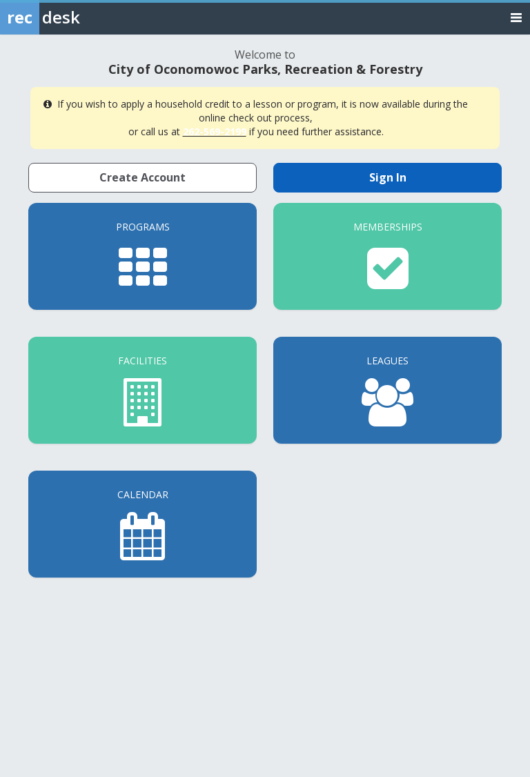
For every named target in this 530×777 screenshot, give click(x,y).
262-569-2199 (214, 131)
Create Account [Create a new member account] (142, 177)
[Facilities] (142, 390)
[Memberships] (387, 256)
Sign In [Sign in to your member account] (387, 177)
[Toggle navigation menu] (516, 17)
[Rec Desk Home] (76, 17)
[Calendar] (142, 524)
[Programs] (142, 256)
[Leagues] (387, 390)
